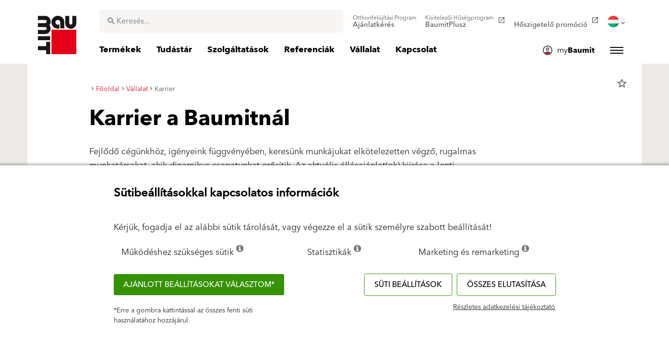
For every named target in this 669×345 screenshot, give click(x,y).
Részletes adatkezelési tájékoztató (504, 307)
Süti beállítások (408, 284)
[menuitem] (384, 22)
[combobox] (221, 21)
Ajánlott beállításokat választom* (199, 284)
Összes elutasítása (506, 284)
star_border (622, 83)
